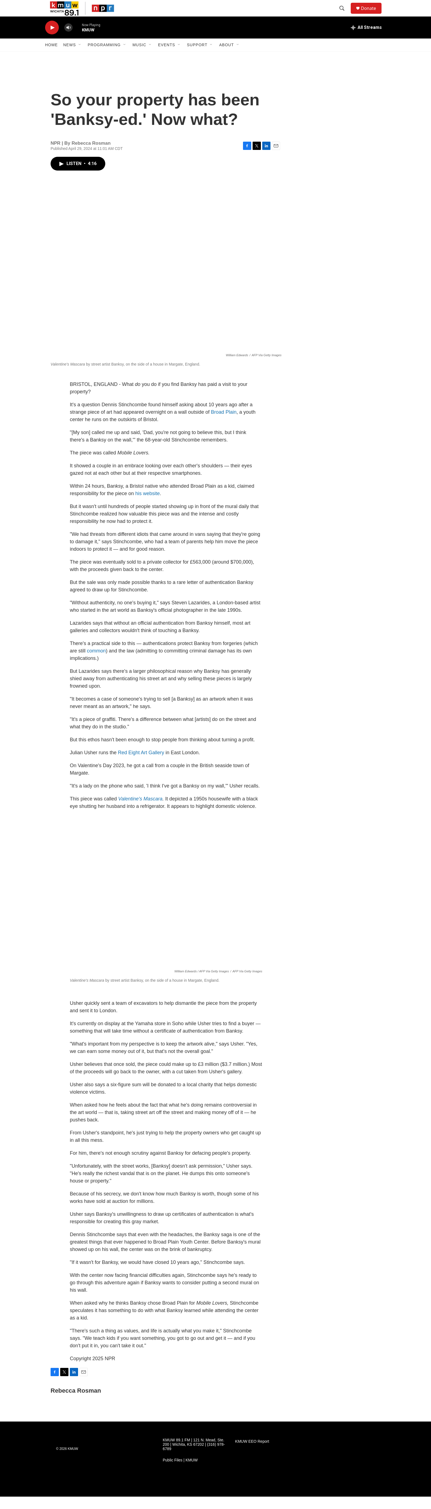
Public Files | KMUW (180, 1472)
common (95, 663)
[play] (52, 40)
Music (139, 57)
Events (166, 57)
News (69, 57)
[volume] (68, 40)
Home (51, 57)
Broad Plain (223, 424)
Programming (104, 57)
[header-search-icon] (344, 14)
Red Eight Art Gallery (141, 765)
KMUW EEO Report (252, 1454)
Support (197, 57)
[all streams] (366, 40)
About (226, 57)
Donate (371, 14)
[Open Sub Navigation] (80, 57)
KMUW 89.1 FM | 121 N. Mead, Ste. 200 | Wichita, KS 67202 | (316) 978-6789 (194, 1456)
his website (147, 506)
